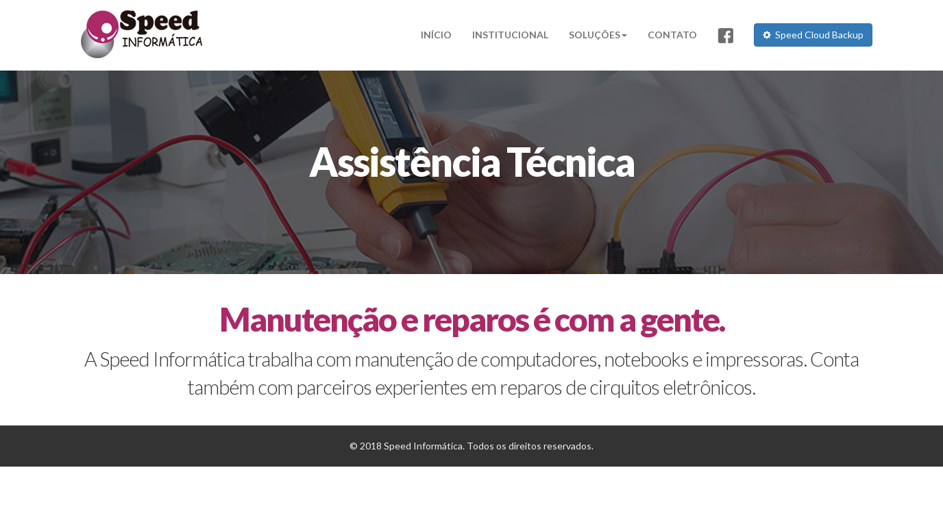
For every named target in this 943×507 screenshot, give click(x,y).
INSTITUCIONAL (510, 34)
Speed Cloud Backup (813, 34)
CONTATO (672, 34)
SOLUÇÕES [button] (598, 34)
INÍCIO (436, 34)
